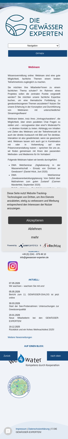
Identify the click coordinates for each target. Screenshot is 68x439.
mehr (35, 237)
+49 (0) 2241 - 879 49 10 (34, 254)
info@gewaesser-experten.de (34, 257)
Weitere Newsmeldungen (20, 337)
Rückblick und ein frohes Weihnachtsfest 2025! (31, 329)
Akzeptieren (35, 220)
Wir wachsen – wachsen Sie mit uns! (26, 286)
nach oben (56, 356)
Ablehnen (35, 229)
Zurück (7, 356)
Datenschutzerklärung (39, 428)
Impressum (21, 428)
